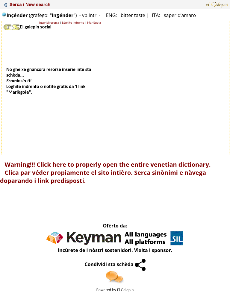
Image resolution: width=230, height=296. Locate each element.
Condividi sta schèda (115, 264)
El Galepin (125, 289)
